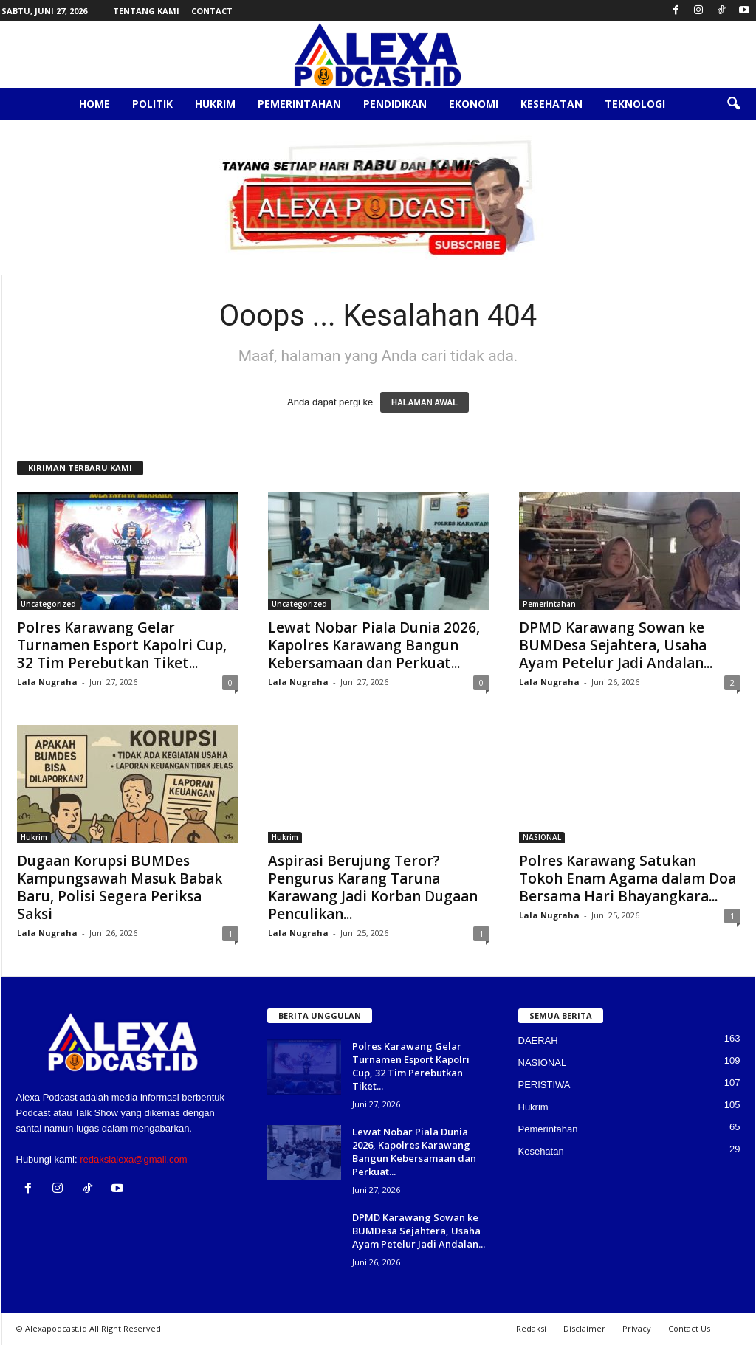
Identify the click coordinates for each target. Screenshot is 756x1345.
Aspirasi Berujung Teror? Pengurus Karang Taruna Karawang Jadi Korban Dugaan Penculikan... (373, 887)
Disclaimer (584, 1328)
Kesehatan (551, 104)
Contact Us (689, 1328)
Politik (152, 104)
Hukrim (215, 104)
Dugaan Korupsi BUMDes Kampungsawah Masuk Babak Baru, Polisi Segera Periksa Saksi (119, 887)
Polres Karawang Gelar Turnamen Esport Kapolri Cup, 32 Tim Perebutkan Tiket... (122, 645)
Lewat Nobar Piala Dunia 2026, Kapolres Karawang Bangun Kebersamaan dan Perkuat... (374, 645)
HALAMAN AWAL (424, 402)
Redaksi (531, 1328)
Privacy (636, 1328)
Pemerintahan (299, 104)
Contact (212, 10)
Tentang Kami (146, 10)
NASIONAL (542, 837)
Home (94, 104)
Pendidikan (395, 104)
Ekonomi (473, 104)
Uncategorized (48, 604)
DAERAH (538, 1040)
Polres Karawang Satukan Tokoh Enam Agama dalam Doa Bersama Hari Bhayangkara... (627, 878)
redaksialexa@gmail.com (133, 1159)
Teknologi (635, 104)
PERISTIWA (544, 1084)
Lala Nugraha (47, 681)
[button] (733, 104)
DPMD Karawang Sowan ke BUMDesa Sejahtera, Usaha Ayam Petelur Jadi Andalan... (615, 645)
